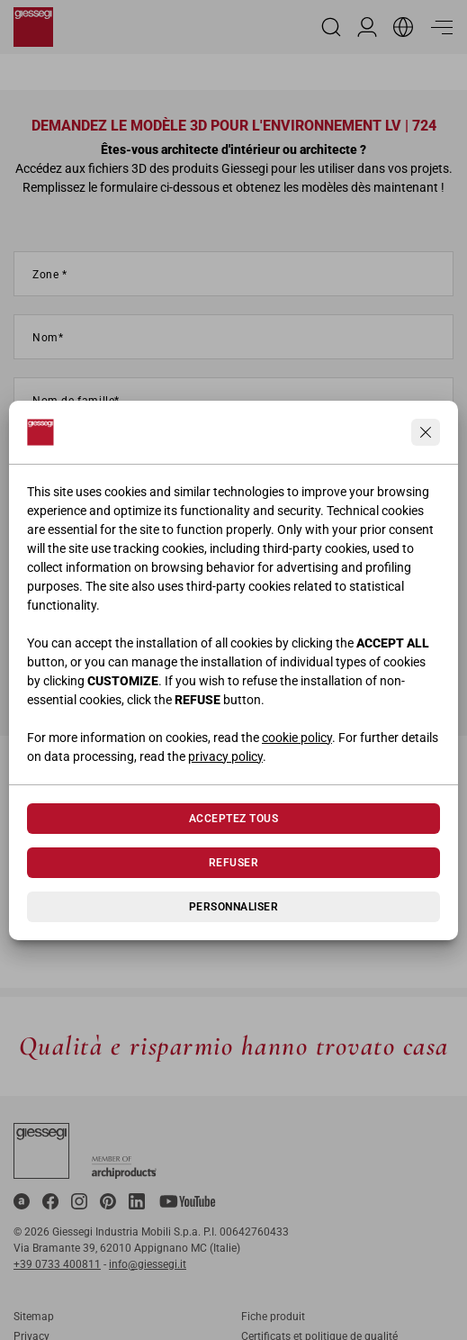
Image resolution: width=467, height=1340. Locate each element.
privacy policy (225, 756)
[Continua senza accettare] (425, 432)
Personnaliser (233, 907)
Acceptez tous (233, 818)
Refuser (233, 862)
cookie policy (297, 737)
